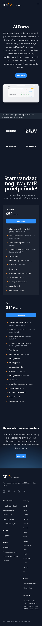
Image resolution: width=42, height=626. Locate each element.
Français (25, 523)
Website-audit (7, 515)
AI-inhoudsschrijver (9, 523)
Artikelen (6, 561)
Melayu (25, 541)
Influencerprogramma (10, 556)
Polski (25, 554)
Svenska (25, 567)
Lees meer (21, 456)
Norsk (25, 550)
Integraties (6, 536)
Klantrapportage (8, 519)
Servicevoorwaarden (30, 584)
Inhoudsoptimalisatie (10, 506)
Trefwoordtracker (9, 510)
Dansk (25, 506)
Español (25, 519)
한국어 (25, 537)
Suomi (25, 563)
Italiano (25, 528)
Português (26, 558)
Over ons (6, 548)
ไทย (24, 572)
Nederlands (27, 545)
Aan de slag (21, 75)
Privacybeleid (27, 588)
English (25, 515)
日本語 (25, 532)
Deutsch (25, 510)
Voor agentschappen (10, 552)
